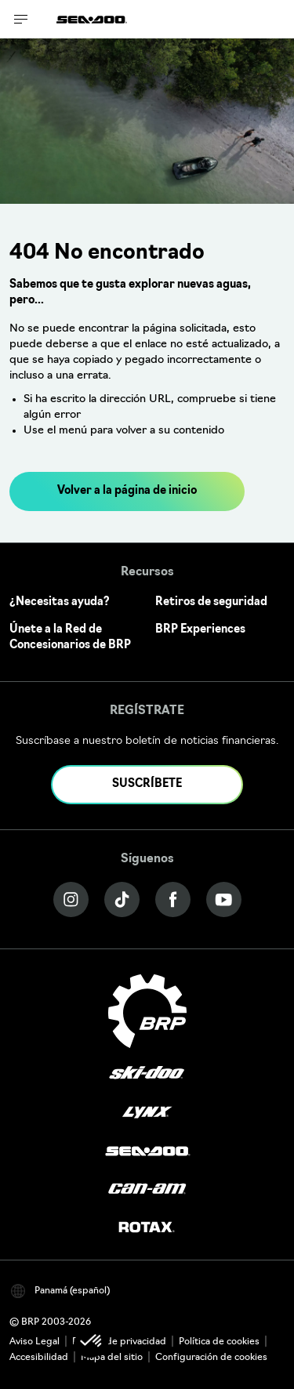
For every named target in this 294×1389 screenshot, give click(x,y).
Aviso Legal (34, 1342)
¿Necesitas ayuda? (59, 602)
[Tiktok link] (122, 899)
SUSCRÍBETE (147, 784)
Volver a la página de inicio (127, 491)
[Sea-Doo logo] (91, 19)
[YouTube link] (223, 899)
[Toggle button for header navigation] (21, 19)
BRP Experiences (200, 630)
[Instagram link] (71, 899)
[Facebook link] (173, 899)
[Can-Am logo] (147, 1189)
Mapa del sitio (112, 1357)
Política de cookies (219, 1342)
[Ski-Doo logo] (146, 1074)
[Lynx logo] (147, 1113)
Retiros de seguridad (211, 602)
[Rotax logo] (146, 1228)
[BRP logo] (147, 1011)
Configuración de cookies (211, 1357)
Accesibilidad (38, 1357)
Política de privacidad (119, 1342)
